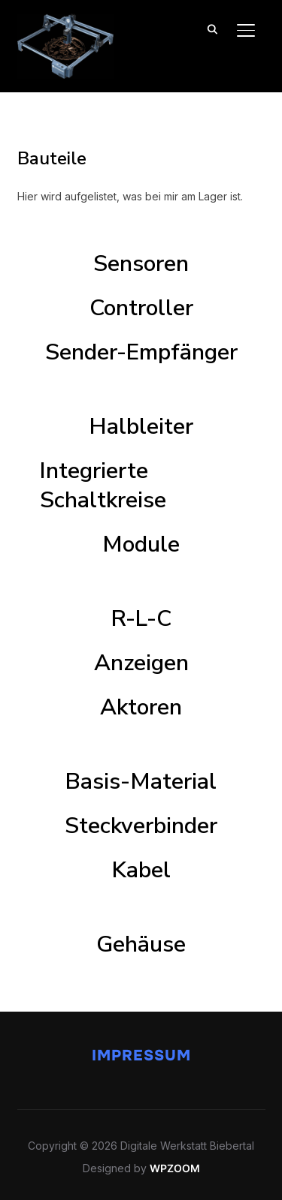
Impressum (141, 1055)
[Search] (213, 29)
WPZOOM (175, 1168)
